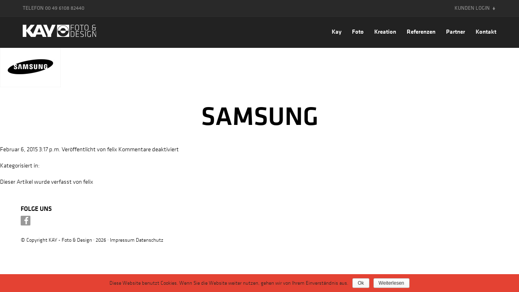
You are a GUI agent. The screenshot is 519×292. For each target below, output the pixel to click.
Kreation (385, 31)
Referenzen (421, 31)
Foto (358, 31)
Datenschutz (149, 239)
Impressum (122, 239)
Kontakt (486, 31)
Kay (336, 31)
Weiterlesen (391, 283)
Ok (361, 283)
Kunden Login (472, 7)
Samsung (259, 116)
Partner (455, 31)
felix (112, 149)
